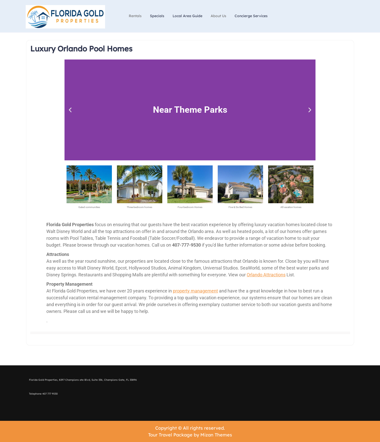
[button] (70, 110)
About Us (218, 16)
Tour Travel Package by (190, 435)
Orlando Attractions (266, 274)
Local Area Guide (187, 16)
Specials (157, 16)
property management (195, 290)
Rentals (135, 16)
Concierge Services (251, 16)
